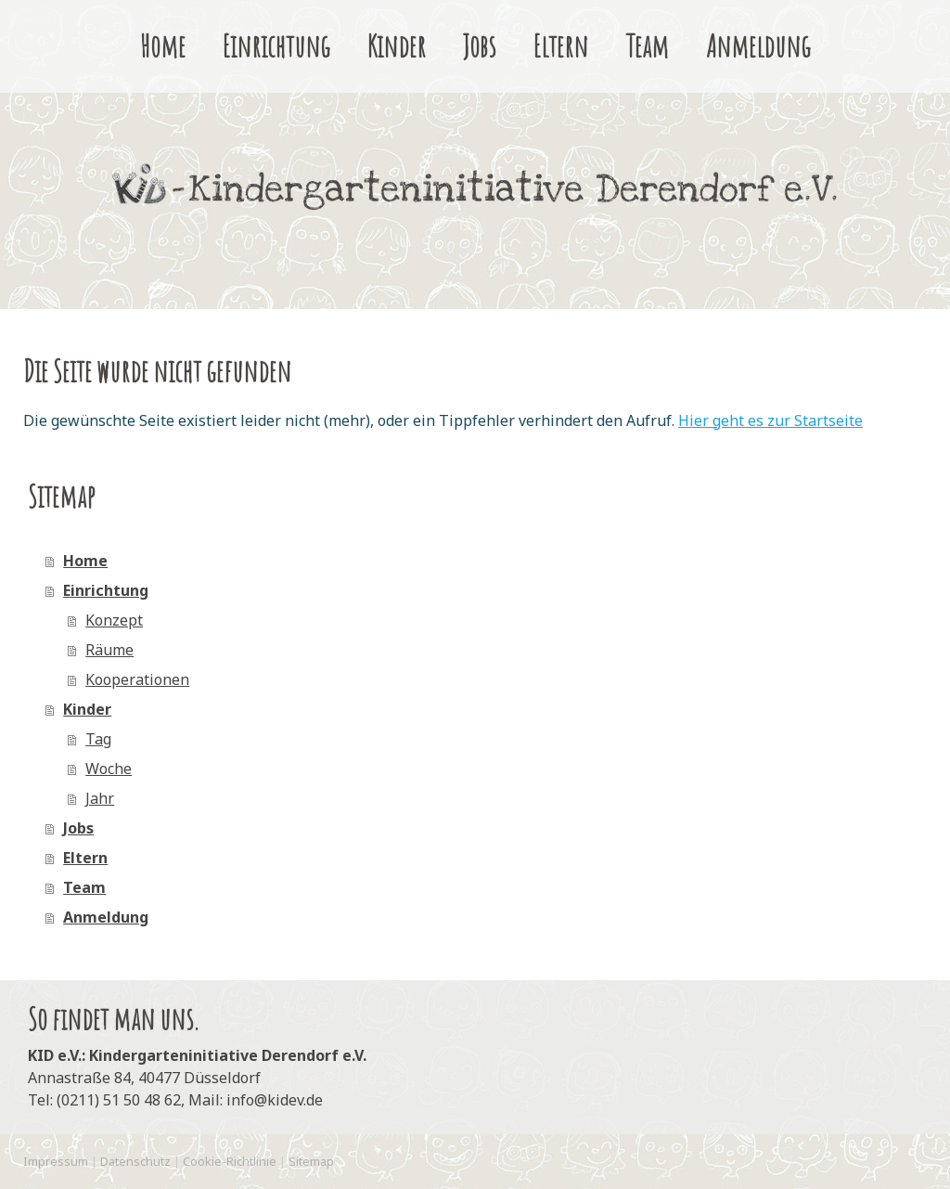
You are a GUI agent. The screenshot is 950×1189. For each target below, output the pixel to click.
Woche (108, 768)
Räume (109, 650)
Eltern (560, 46)
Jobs (479, 46)
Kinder (396, 46)
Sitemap (311, 1161)
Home (163, 46)
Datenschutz (135, 1161)
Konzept (114, 620)
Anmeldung (758, 46)
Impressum (55, 1161)
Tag (98, 739)
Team (647, 46)
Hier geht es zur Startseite (770, 420)
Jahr (99, 798)
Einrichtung (276, 46)
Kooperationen (137, 679)
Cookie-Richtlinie (229, 1161)
